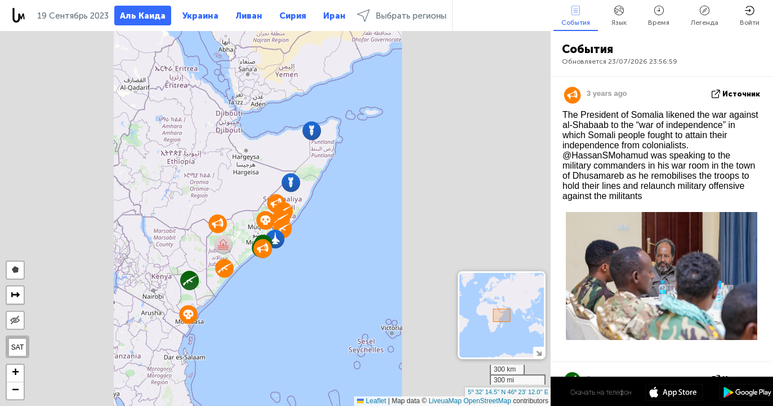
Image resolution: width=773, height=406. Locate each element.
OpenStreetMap (487, 401)
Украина (200, 16)
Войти (749, 16)
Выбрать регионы (401, 15)
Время (658, 16)
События (575, 16)
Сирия (292, 16)
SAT (17, 347)
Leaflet (371, 401)
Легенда (704, 16)
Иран (334, 16)
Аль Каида (143, 16)
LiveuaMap (445, 401)
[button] (275, 239)
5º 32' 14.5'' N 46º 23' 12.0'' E (508, 392)
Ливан (248, 16)
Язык (619, 16)
